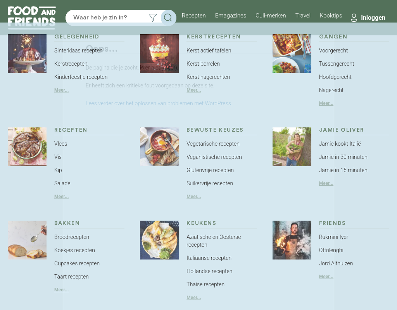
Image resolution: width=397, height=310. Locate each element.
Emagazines (231, 15)
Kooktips (331, 15)
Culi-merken (270, 15)
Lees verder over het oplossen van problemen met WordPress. (159, 103)
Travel (303, 15)
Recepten (194, 15)
